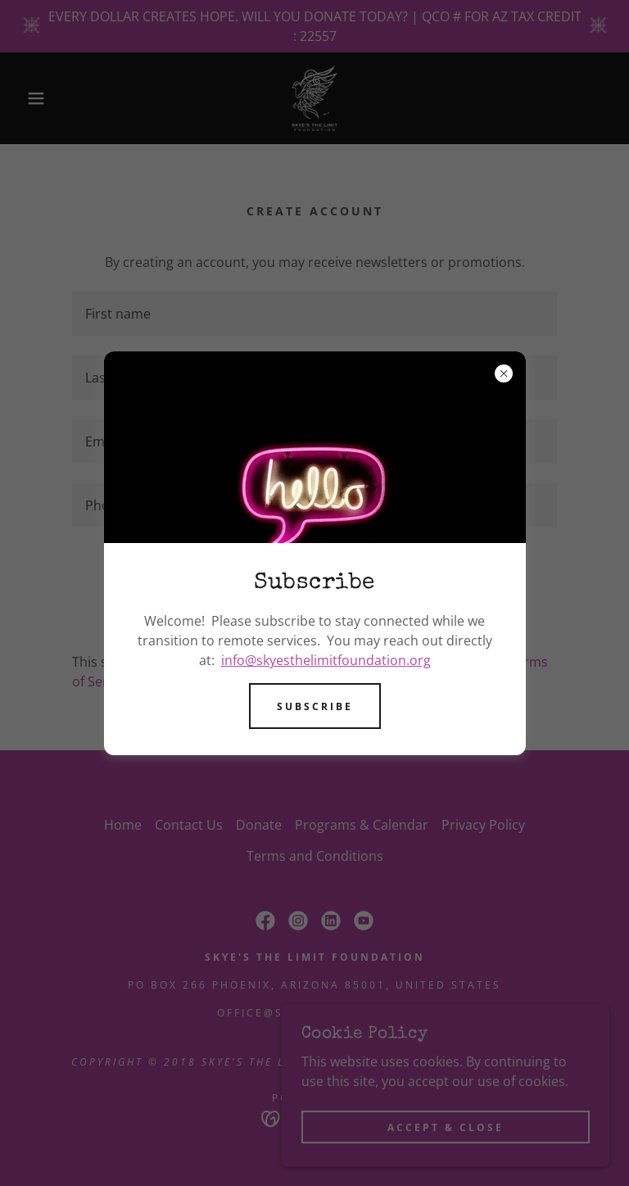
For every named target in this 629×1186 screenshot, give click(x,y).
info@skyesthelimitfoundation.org (326, 660)
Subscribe (315, 706)
